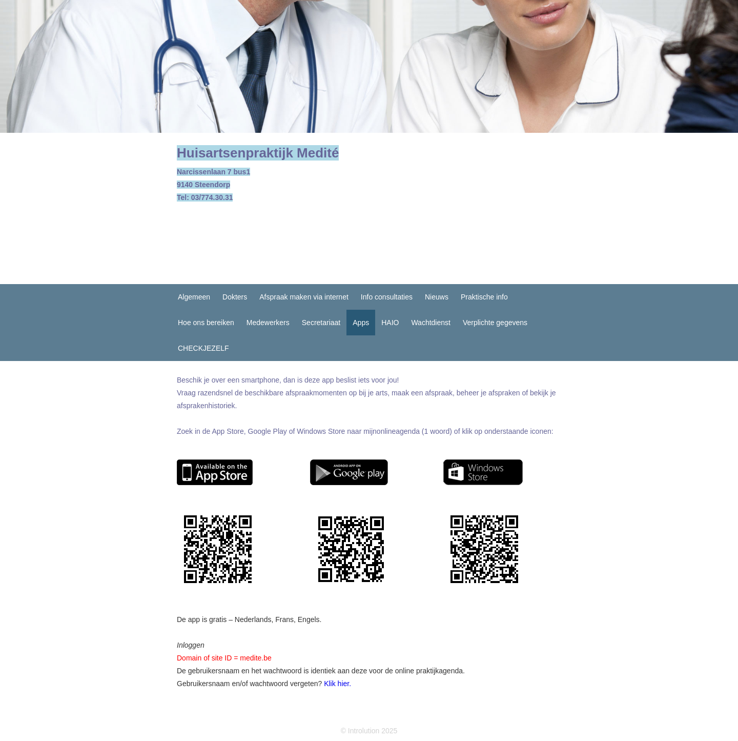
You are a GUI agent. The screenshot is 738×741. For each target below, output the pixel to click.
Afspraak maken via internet (303, 297)
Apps (361, 322)
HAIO (390, 322)
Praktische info (484, 297)
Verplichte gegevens (495, 322)
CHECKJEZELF (203, 348)
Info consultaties (387, 297)
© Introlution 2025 (369, 731)
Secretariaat (321, 322)
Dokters (234, 297)
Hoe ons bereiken (206, 322)
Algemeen (194, 297)
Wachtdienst (430, 322)
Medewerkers (268, 322)
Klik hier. (337, 683)
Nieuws (436, 297)
